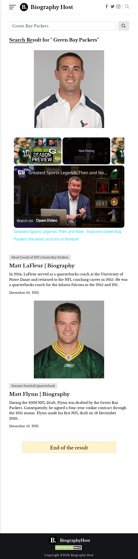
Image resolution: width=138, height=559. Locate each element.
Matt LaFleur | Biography (42, 266)
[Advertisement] (69, 496)
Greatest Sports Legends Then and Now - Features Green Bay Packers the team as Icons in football (68, 172)
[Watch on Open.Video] (37, 220)
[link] (21, 173)
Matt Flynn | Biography (39, 394)
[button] (126, 7)
